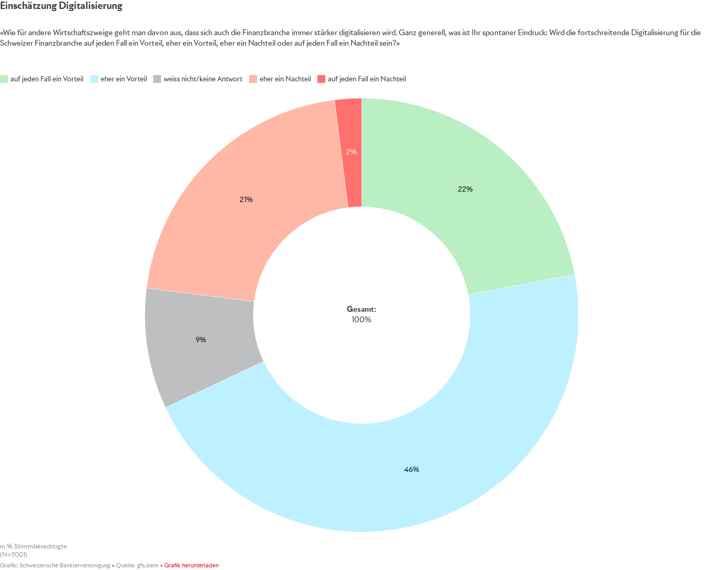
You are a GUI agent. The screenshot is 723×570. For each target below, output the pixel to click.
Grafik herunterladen (191, 565)
